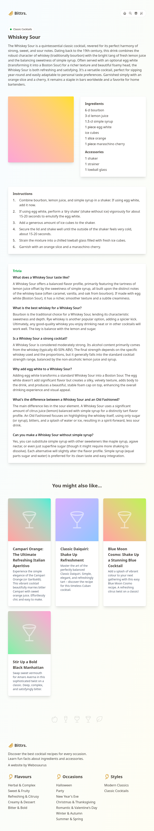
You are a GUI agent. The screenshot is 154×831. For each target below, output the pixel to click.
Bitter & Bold (17, 807)
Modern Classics (116, 785)
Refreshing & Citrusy (23, 796)
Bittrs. (17, 13)
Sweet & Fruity (19, 791)
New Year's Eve (67, 796)
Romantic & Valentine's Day (76, 807)
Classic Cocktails (116, 791)
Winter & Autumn (69, 813)
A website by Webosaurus (27, 765)
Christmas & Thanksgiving (75, 802)
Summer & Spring (69, 819)
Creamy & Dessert (21, 802)
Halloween (64, 785)
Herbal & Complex (21, 785)
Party (60, 791)
